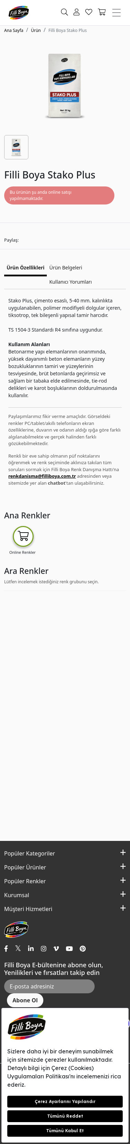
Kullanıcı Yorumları (70, 281)
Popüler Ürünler (25, 867)
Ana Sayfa (13, 30)
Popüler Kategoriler (29, 853)
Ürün (36, 30)
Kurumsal (16, 895)
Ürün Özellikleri (25, 267)
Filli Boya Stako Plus (68, 30)
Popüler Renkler (25, 881)
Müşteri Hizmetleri (28, 909)
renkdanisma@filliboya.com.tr (42, 476)
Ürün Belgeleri (65, 267)
